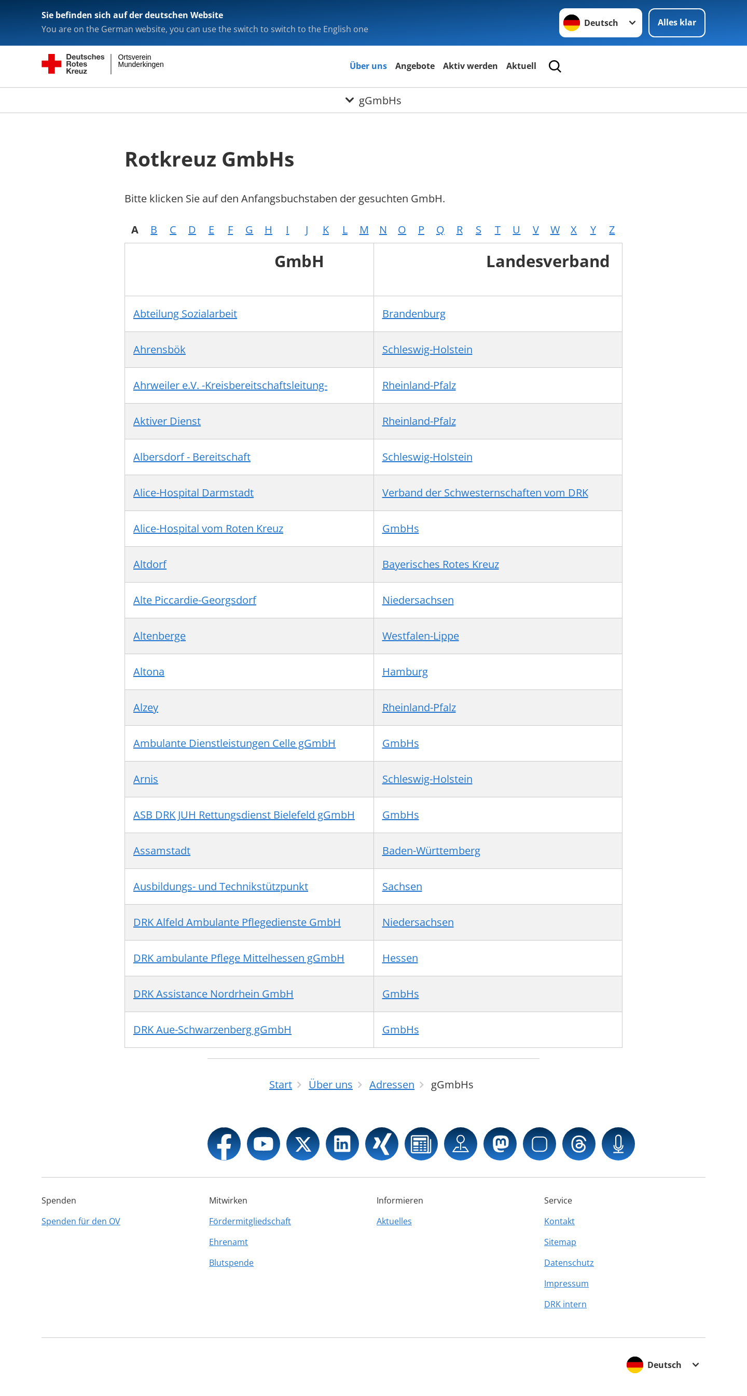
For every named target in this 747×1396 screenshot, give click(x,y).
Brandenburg (414, 314)
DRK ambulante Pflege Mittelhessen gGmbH (238, 958)
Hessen (400, 958)
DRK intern (565, 1304)
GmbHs (400, 528)
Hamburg (405, 672)
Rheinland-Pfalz (419, 385)
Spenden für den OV (81, 1221)
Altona (148, 672)
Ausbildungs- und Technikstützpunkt (220, 886)
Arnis (145, 779)
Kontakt (559, 1221)
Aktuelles (394, 1221)
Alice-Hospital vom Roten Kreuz (208, 528)
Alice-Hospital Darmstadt (193, 493)
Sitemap (560, 1242)
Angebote (415, 66)
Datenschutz (569, 1262)
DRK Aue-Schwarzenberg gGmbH (212, 1029)
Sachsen (402, 886)
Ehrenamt (228, 1242)
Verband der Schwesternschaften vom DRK (485, 493)
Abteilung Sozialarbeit (185, 314)
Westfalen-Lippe (420, 636)
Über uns (368, 66)
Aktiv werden (470, 66)
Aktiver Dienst (167, 421)
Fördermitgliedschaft (250, 1221)
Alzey (145, 707)
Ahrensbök (159, 349)
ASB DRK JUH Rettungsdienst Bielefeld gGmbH (244, 815)
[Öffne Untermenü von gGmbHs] (373, 100)
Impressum (566, 1283)
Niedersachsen (418, 600)
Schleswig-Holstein (427, 349)
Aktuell (521, 66)
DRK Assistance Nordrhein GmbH (213, 994)
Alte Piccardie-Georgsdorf (194, 600)
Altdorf (150, 564)
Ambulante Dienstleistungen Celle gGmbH (234, 743)
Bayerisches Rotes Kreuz (440, 564)
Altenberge (159, 636)
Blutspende (231, 1262)
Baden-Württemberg (431, 851)
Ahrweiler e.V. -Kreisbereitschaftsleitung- (230, 385)
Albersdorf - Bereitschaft (192, 457)
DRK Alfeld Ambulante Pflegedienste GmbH (237, 922)
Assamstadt (161, 851)
